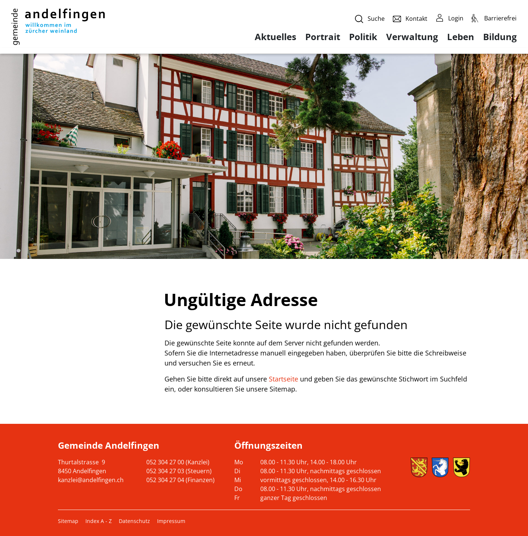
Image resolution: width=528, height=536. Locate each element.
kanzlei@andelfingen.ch (91, 480)
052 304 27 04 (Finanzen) (180, 480)
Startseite (283, 378)
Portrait (322, 36)
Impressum (171, 520)
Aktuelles (275, 36)
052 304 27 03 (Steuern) (179, 471)
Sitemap (68, 520)
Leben (460, 36)
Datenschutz (134, 520)
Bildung (500, 36)
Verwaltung (412, 36)
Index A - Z (98, 520)
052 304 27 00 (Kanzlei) (177, 462)
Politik (363, 36)
